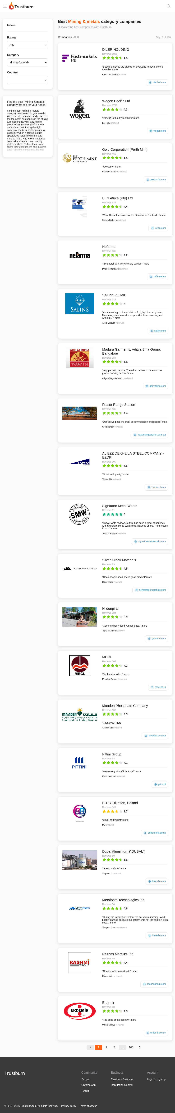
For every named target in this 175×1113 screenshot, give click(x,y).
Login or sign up (156, 1079)
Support (86, 1079)
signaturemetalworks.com (150, 542)
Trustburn (14, 1073)
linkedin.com (157, 881)
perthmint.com (156, 180)
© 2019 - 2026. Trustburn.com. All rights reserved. (31, 1106)
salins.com (158, 331)
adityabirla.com (155, 386)
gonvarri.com (156, 639)
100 (131, 1047)
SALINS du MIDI (115, 295)
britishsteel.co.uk (154, 833)
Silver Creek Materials (119, 560)
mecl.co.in (158, 687)
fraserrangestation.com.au (149, 435)
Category (13, 55)
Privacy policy (68, 1106)
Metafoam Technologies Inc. (123, 900)
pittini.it (160, 784)
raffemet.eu (157, 277)
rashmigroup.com (154, 984)
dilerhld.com (157, 83)
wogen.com (157, 131)
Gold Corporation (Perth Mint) (125, 149)
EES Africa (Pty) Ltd (117, 198)
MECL (107, 657)
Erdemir (108, 1003)
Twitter (85, 1090)
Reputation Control (122, 1084)
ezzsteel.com (156, 487)
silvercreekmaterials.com (150, 590)
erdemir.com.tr (156, 1033)
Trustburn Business (122, 1079)
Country (12, 72)
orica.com (158, 228)
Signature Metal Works (119, 506)
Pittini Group (111, 754)
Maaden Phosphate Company (125, 706)
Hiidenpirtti (110, 608)
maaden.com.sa (155, 736)
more (115, 69)
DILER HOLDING (115, 49)
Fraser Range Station (118, 405)
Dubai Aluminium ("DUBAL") (123, 851)
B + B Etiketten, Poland (120, 803)
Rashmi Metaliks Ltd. (118, 954)
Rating (11, 37)
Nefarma (109, 247)
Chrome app (88, 1084)
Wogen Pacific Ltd (116, 101)
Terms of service (88, 1106)
